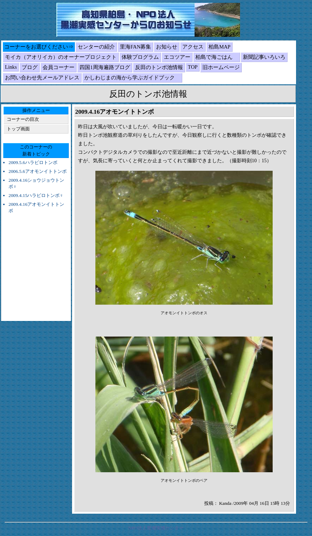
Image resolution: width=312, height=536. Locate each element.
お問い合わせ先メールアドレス (42, 77)
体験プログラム (140, 57)
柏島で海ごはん (216, 57)
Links (11, 67)
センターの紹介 (96, 47)
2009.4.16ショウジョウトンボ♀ (36, 183)
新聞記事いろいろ (264, 57)
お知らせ (166, 47)
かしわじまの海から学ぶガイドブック (132, 77)
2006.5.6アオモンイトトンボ (38, 171)
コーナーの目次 (23, 119)
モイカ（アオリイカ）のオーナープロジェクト (61, 57)
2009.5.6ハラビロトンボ (33, 162)
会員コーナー (58, 67)
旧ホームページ (221, 67)
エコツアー (177, 57)
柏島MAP (219, 47)
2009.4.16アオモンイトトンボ (36, 207)
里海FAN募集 (135, 47)
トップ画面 (18, 128)
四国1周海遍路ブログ (104, 67)
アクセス (193, 47)
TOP (192, 67)
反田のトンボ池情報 (159, 67)
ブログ (30, 67)
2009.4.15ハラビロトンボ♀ (36, 195)
